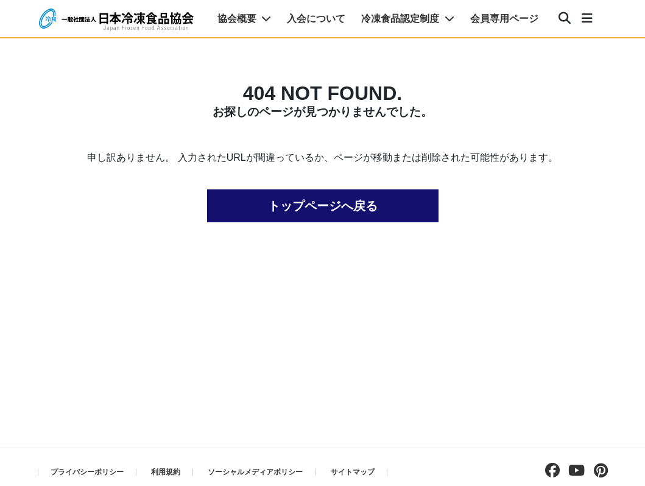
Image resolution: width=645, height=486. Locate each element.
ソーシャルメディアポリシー (255, 472)
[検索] (564, 19)
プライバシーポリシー (87, 472)
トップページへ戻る (323, 206)
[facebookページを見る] (549, 470)
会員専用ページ (504, 18)
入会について (316, 18)
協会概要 (244, 18)
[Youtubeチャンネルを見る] (573, 470)
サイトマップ (353, 472)
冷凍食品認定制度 (407, 18)
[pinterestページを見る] (598, 470)
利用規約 (165, 472)
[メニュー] (587, 19)
